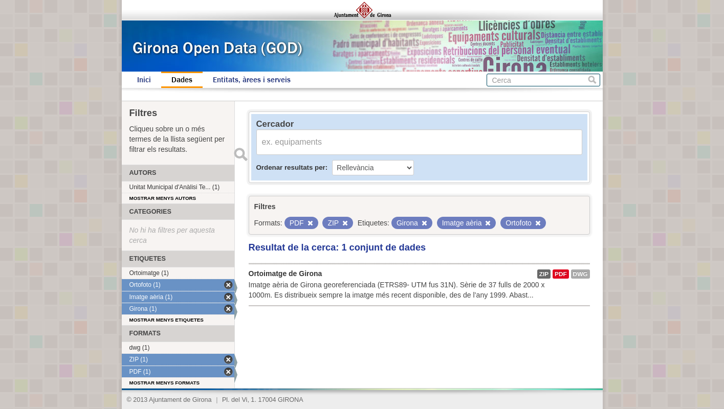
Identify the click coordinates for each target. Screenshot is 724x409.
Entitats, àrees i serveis (252, 80)
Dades (181, 80)
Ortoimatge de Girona (285, 273)
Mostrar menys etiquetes (166, 320)
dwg (580, 274)
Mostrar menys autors (162, 198)
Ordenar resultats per (290, 167)
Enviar (241, 154)
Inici (144, 80)
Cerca (592, 80)
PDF (561, 274)
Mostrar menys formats (164, 382)
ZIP (544, 274)
